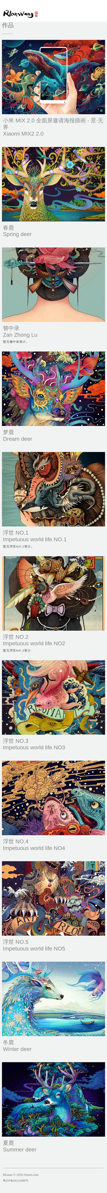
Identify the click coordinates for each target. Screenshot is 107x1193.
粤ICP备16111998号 (15, 1180)
